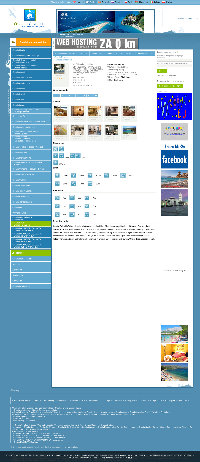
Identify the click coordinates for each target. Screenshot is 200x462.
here (130, 457)
